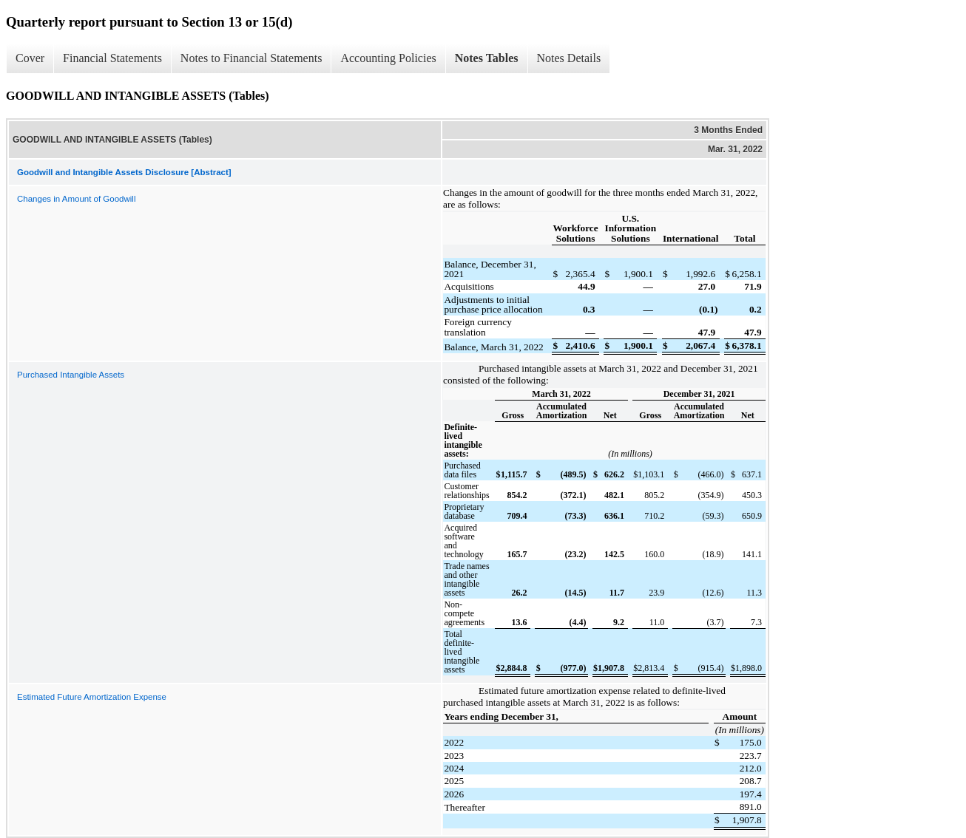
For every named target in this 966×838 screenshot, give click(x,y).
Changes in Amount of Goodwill (76, 198)
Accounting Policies (388, 58)
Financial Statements (112, 58)
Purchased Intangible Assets (70, 374)
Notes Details (569, 58)
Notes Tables (487, 58)
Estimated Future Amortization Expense (91, 696)
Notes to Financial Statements (251, 58)
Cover (30, 58)
